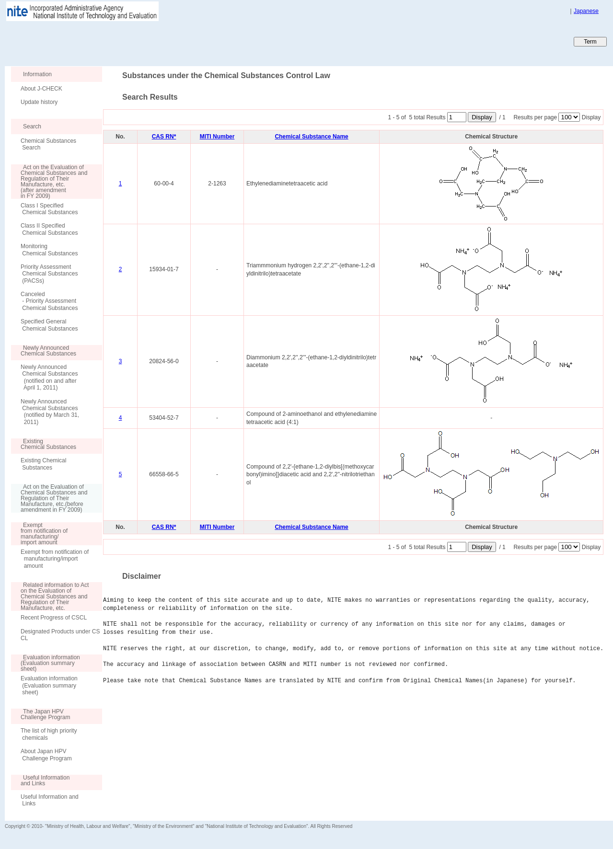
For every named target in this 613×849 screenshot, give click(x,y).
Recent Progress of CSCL (54, 617)
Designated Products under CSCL (60, 635)
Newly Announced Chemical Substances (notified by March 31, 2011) (50, 411)
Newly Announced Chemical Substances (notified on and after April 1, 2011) (49, 377)
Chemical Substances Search (48, 144)
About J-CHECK (41, 88)
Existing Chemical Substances (43, 463)
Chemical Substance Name (311, 136)
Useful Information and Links (50, 800)
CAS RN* (164, 136)
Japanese (586, 11)
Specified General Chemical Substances (49, 325)
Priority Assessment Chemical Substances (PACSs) (49, 274)
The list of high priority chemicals (49, 734)
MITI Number (217, 136)
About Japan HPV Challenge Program (46, 754)
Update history (39, 102)
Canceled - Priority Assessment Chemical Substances (49, 301)
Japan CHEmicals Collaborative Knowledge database (121, 41)
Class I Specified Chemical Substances (49, 209)
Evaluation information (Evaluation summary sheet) (49, 685)
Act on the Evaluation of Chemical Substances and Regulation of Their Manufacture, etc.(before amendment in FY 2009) (49, 498)
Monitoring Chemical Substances (49, 249)
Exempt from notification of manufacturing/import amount (55, 559)
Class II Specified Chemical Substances (49, 229)
